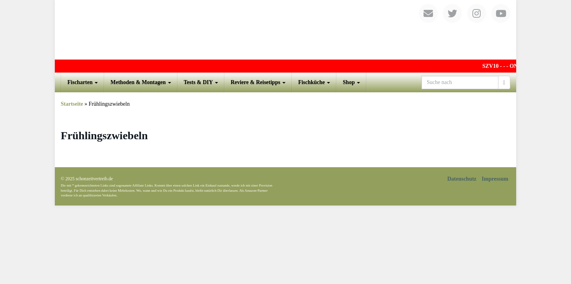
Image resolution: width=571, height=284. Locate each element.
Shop (351, 82)
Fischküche (314, 82)
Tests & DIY (201, 82)
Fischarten (82, 82)
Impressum (495, 179)
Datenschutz (461, 179)
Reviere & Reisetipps (258, 82)
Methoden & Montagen (140, 82)
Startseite (72, 104)
